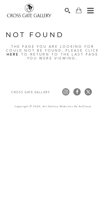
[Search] (67, 10)
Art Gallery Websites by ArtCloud (67, 106)
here (13, 54)
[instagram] (65, 91)
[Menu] (90, 10)
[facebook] (77, 91)
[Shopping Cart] (78, 10)
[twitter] (88, 91)
